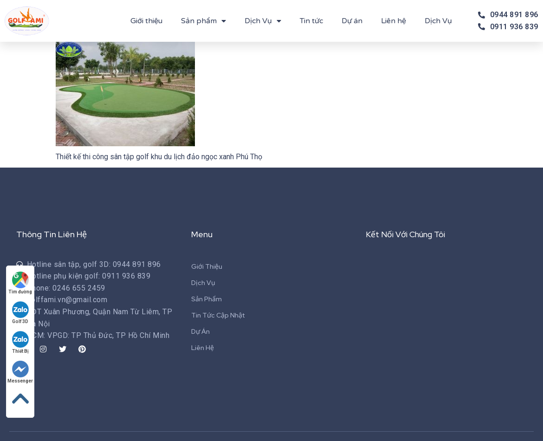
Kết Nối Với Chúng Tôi (407, 234)
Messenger (20, 371)
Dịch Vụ (263, 21)
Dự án (352, 21)
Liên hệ (393, 21)
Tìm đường (20, 282)
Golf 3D (21, 312)
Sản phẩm (203, 21)
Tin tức (311, 21)
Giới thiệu (146, 21)
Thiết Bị (21, 342)
